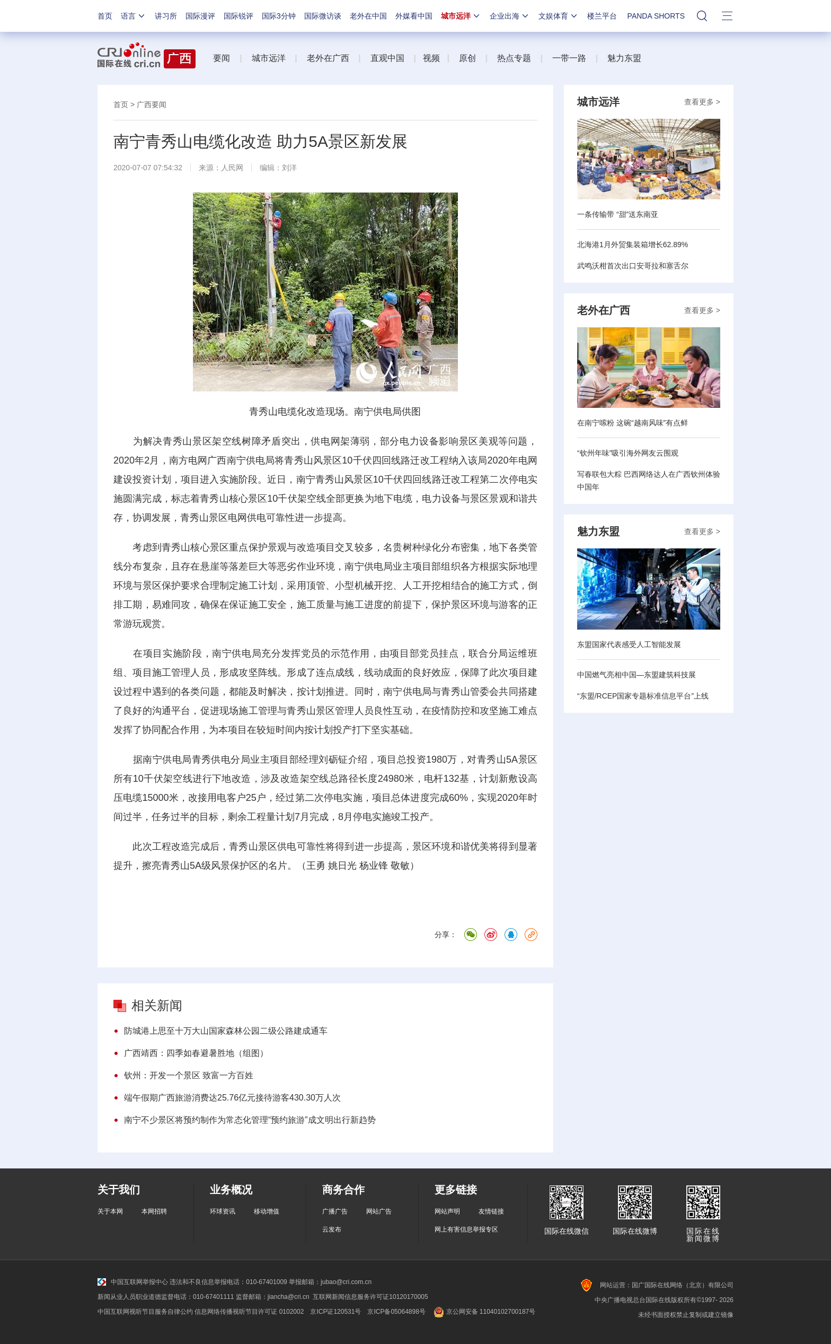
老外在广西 (328, 58)
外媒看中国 (413, 16)
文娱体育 (558, 16)
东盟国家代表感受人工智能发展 (629, 644)
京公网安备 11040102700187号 (483, 1311)
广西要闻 (151, 104)
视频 (431, 58)
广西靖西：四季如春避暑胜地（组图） (196, 1053)
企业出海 (510, 16)
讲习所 (166, 16)
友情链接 (491, 1211)
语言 (133, 16)
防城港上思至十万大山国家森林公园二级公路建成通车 (226, 1030)
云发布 (331, 1229)
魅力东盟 (624, 58)
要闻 (221, 58)
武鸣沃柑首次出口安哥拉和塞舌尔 (632, 265)
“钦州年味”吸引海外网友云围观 (627, 453)
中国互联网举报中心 (133, 1282)
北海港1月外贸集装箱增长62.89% (632, 244)
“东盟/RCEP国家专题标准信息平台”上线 (643, 696)
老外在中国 (368, 16)
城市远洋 (461, 16)
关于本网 (110, 1211)
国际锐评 (238, 16)
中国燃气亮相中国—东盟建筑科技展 (636, 674)
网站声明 (447, 1211)
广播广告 (335, 1211)
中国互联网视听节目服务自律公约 (145, 1311)
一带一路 (569, 58)
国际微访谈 (322, 16)
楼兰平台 (602, 16)
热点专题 (514, 58)
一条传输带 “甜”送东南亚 (617, 214)
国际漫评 (200, 16)
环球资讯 (222, 1211)
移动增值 (266, 1211)
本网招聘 (154, 1211)
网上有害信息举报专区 (466, 1229)
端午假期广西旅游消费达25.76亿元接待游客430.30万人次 (232, 1097)
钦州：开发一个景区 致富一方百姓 (188, 1075)
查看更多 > (702, 102)
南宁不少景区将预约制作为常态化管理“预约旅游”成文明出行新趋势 (250, 1119)
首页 (105, 16)
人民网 (232, 167)
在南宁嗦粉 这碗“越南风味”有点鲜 (632, 422)
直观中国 (387, 58)
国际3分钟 (279, 16)
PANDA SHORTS (656, 16)
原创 (467, 58)
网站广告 (379, 1211)
